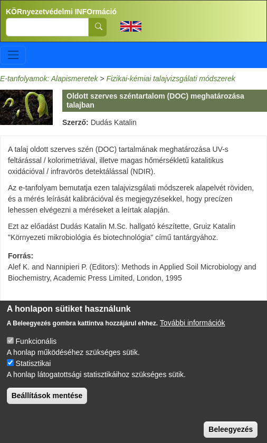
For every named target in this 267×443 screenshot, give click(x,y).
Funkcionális (36, 353)
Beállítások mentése (47, 407)
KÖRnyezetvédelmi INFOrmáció (61, 11)
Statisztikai (33, 375)
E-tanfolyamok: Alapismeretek (49, 78)
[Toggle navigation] (13, 55)
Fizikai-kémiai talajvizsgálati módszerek (170, 78)
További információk (192, 334)
